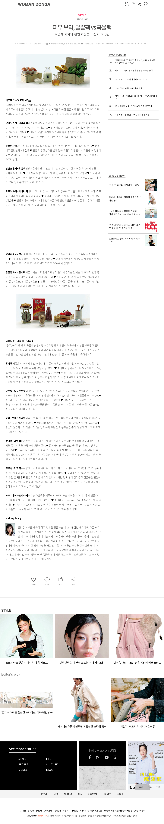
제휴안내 (106, 810)
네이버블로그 (115, 757)
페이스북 (90, 757)
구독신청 (23, 810)
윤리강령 (38, 810)
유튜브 (107, 757)
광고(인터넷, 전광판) (94, 810)
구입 (158, 787)
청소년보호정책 (139, 810)
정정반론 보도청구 (61, 810)
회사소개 (83, 810)
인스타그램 (97, 757)
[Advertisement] (46, 229)
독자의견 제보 (48, 810)
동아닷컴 (75, 811)
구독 (149, 787)
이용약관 (114, 810)
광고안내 (31, 810)
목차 (141, 787)
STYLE (82, 15)
